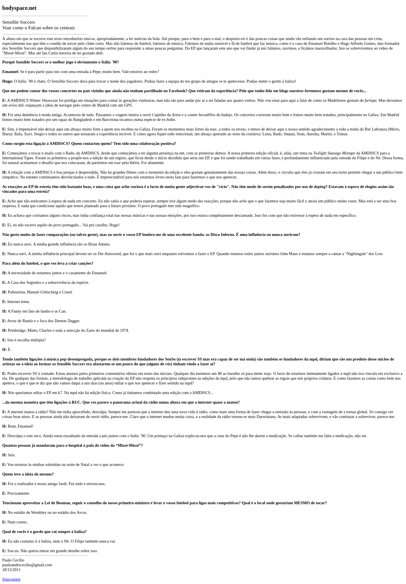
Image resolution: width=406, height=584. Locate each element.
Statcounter (11, 579)
